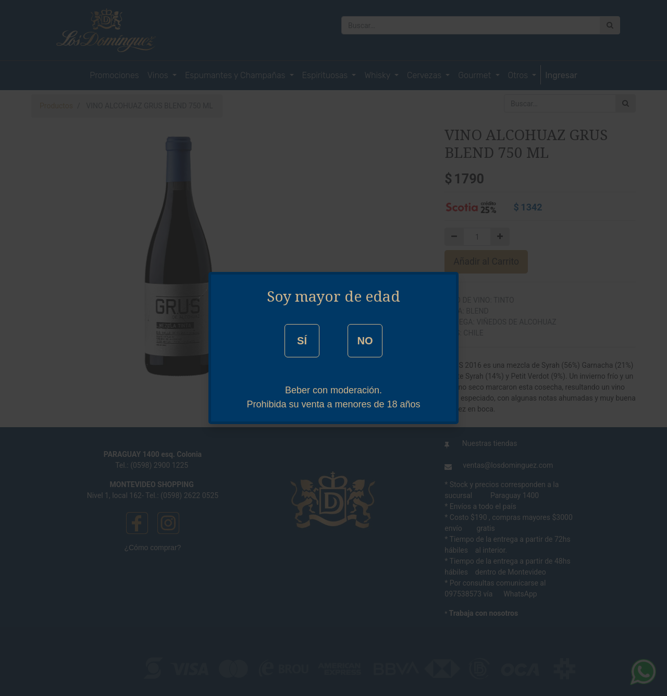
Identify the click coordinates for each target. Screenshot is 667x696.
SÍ (302, 340)
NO (365, 340)
